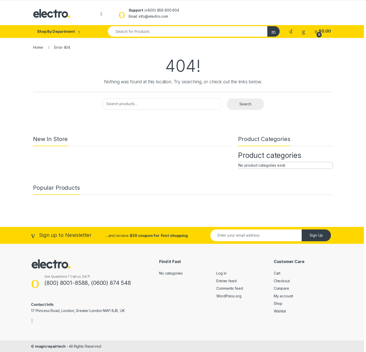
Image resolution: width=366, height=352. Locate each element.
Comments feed (229, 288)
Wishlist (280, 311)
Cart (277, 273)
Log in (221, 273)
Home (38, 47)
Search (245, 104)
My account (283, 296)
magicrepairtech (50, 346)
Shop (278, 303)
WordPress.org (228, 296)
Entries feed (226, 281)
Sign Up (316, 235)
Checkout (282, 281)
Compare (281, 288)
